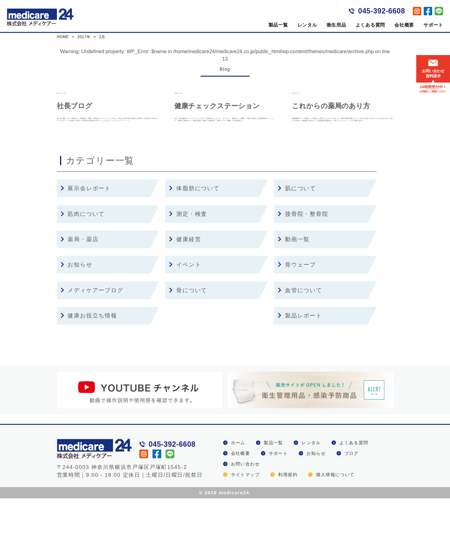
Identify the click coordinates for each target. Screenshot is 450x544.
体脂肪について (194, 234)
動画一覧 (294, 285)
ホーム (238, 488)
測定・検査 (188, 260)
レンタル (307, 25)
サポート (433, 25)
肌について (297, 234)
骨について (188, 336)
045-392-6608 (381, 11)
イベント (185, 311)
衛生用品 (336, 25)
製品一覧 (278, 25)
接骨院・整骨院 (303, 260)
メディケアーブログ (92, 336)
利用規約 (288, 520)
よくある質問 (370, 25)
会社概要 (404, 25)
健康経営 (185, 285)
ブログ (351, 498)
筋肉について (83, 260)
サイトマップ (245, 520)
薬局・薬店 (80, 285)
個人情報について (335, 520)
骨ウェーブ (297, 311)
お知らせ (76, 311)
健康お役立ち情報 (89, 361)
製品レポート (300, 361)
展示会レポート (86, 234)
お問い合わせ (245, 509)
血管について (300, 336)
